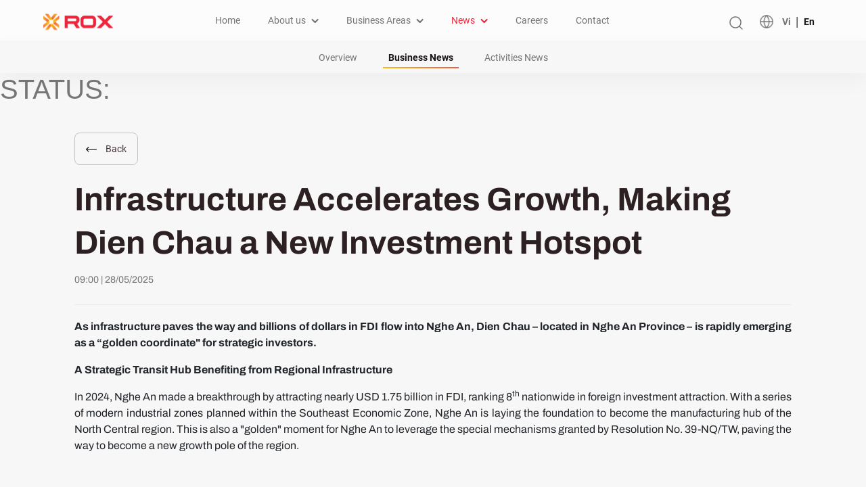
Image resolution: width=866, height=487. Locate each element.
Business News (420, 57)
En (809, 21)
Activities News (516, 57)
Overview (338, 57)
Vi (786, 21)
